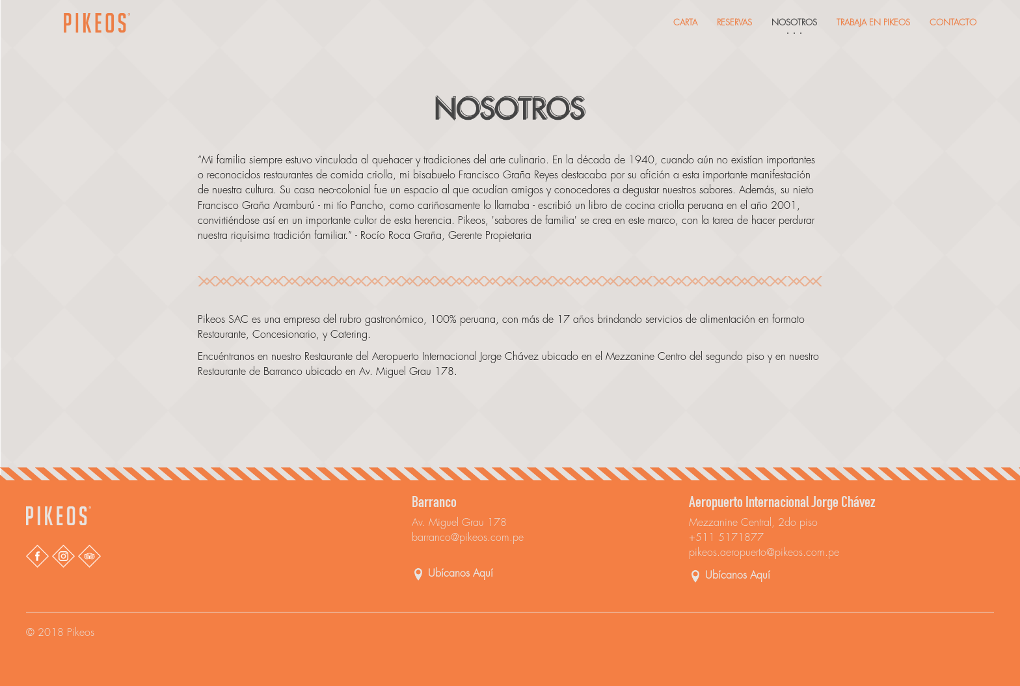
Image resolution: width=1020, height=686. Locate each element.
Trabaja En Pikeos (873, 22)
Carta (685, 22)
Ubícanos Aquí (460, 573)
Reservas (734, 22)
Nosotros (794, 22)
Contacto (953, 22)
